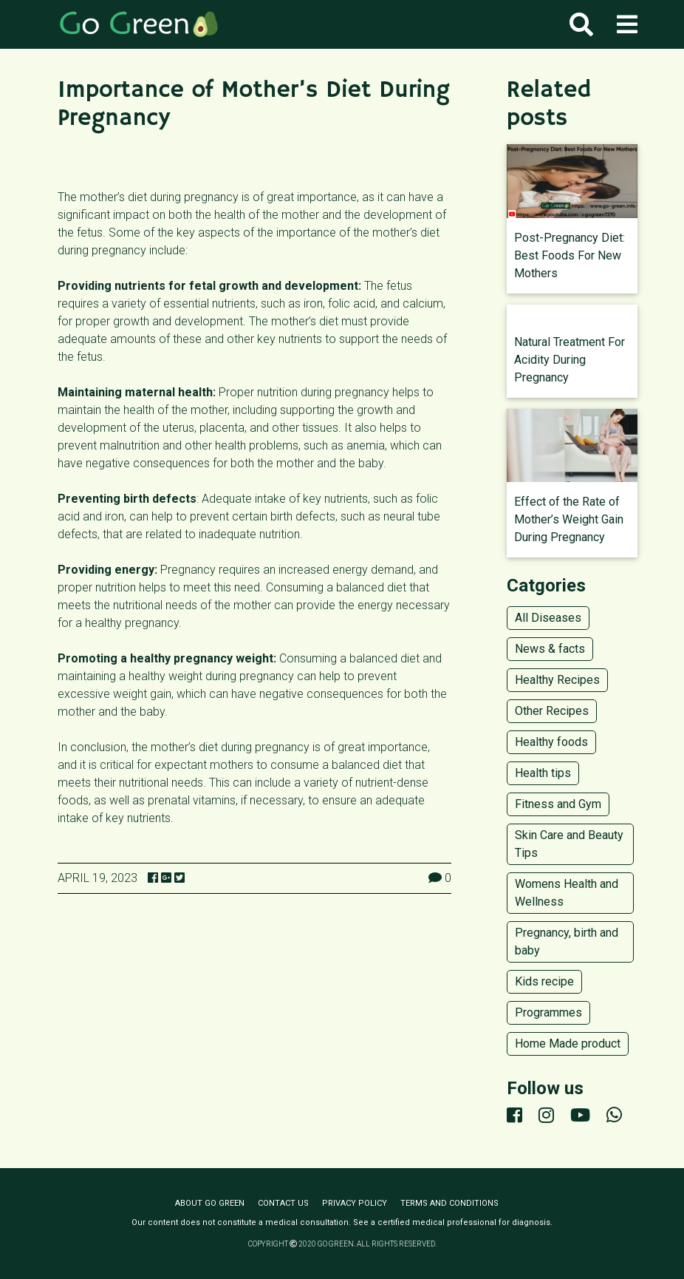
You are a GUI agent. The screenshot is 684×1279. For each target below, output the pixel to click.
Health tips (543, 773)
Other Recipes (552, 711)
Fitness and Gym (558, 804)
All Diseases (548, 618)
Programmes (548, 1012)
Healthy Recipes (557, 680)
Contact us (283, 1203)
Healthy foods (551, 742)
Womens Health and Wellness (566, 893)
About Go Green (209, 1203)
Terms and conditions (449, 1203)
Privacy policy (354, 1203)
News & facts (550, 649)
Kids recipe (544, 981)
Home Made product (567, 1044)
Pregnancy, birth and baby (566, 941)
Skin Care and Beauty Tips (569, 844)
